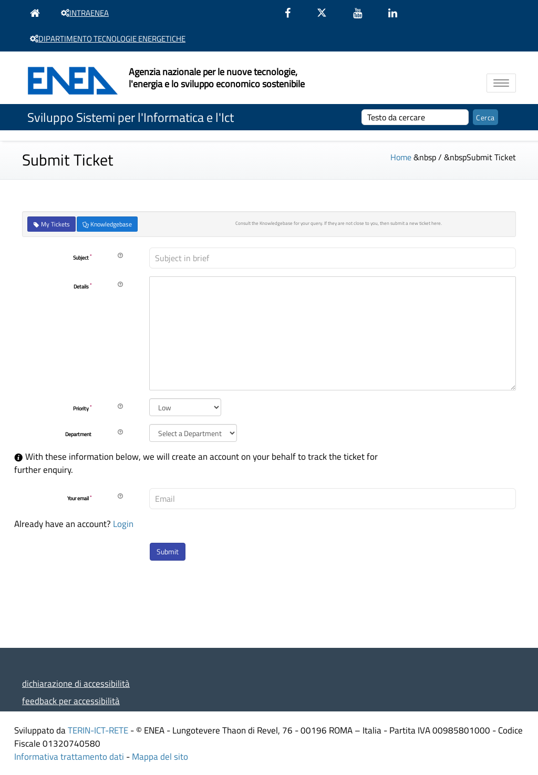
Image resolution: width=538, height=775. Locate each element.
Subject (82, 257)
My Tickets (51, 224)
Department (78, 434)
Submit (168, 551)
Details (82, 286)
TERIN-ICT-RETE (98, 730)
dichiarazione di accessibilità (76, 683)
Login (123, 523)
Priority (82, 408)
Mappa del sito (160, 756)
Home (400, 157)
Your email (79, 498)
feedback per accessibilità (71, 700)
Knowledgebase (107, 224)
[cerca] (415, 117)
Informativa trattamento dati (69, 756)
